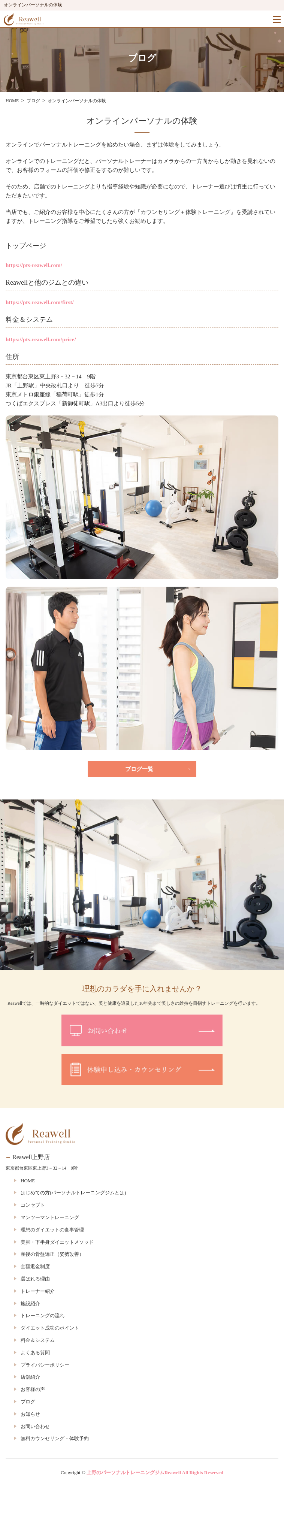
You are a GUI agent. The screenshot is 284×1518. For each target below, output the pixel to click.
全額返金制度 (35, 1266)
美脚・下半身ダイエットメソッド (57, 1242)
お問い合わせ (35, 1426)
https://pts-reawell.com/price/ (41, 339)
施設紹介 (30, 1303)
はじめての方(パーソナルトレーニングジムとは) (73, 1192)
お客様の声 (33, 1389)
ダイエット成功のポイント (50, 1328)
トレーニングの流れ (42, 1315)
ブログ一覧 (139, 769)
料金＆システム (38, 1340)
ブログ (28, 1401)
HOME (28, 1180)
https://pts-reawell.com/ (34, 265)
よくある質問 (35, 1352)
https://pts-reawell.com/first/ (40, 302)
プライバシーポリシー (45, 1365)
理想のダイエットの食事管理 (52, 1230)
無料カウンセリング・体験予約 (55, 1438)
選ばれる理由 (35, 1279)
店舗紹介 (30, 1377)
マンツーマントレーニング (50, 1217)
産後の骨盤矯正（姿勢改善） (52, 1254)
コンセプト (33, 1205)
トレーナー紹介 (38, 1291)
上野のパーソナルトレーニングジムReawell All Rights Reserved (155, 1472)
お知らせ (30, 1414)
